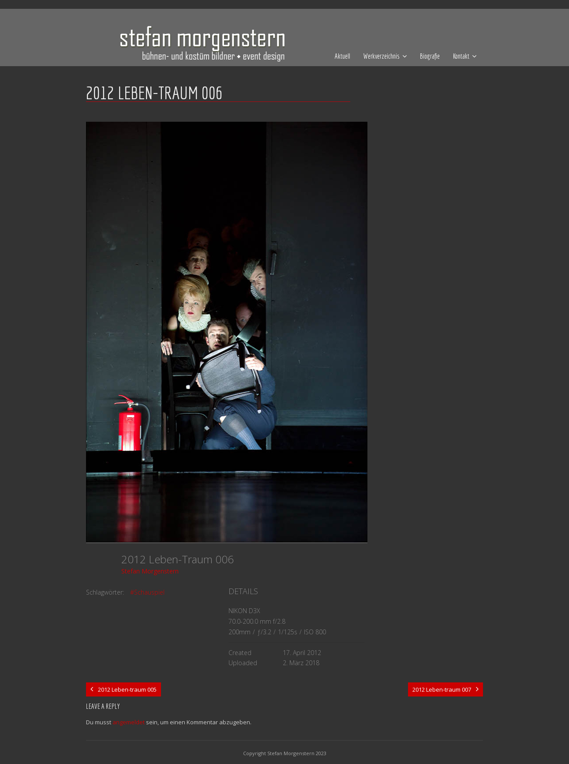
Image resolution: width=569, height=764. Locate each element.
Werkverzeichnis (381, 56)
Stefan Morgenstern (150, 571)
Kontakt (461, 56)
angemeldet (128, 722)
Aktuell (342, 56)
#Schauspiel (147, 592)
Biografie (430, 56)
